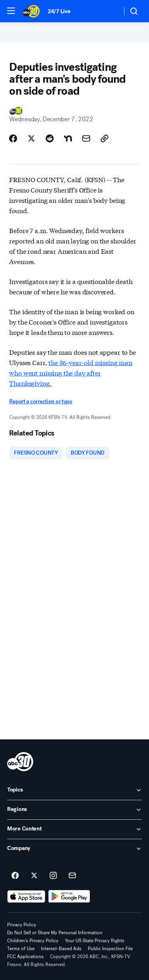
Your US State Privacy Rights (94, 940)
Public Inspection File (110, 948)
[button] (11, 11)
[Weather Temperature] (109, 11)
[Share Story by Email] (86, 138)
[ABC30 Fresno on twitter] (34, 876)
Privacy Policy (21, 924)
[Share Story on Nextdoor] (68, 138)
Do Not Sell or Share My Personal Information (55, 932)
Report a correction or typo (40, 401)
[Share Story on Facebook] (13, 138)
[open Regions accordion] (74, 810)
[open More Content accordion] (74, 829)
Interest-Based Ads (61, 948)
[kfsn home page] (20, 761)
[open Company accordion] (74, 849)
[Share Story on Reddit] (49, 138)
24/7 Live (59, 11)
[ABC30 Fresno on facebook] (15, 876)
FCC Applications (25, 956)
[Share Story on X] (31, 138)
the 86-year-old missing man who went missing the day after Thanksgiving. (70, 372)
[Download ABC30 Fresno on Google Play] (69, 896)
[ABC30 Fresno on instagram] (53, 876)
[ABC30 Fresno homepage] (31, 11)
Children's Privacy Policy (32, 940)
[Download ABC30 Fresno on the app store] (26, 896)
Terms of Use (21, 948)
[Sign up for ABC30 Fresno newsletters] (72, 876)
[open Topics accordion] (74, 790)
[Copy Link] (104, 138)
